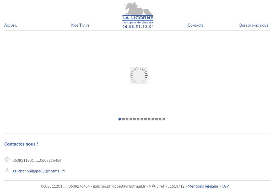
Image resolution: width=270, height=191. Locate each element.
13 (163, 119)
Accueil (10, 25)
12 (160, 119)
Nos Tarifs (80, 25)
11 (156, 119)
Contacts (195, 25)
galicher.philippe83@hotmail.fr (39, 171)
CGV (225, 186)
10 (152, 119)
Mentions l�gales (203, 186)
